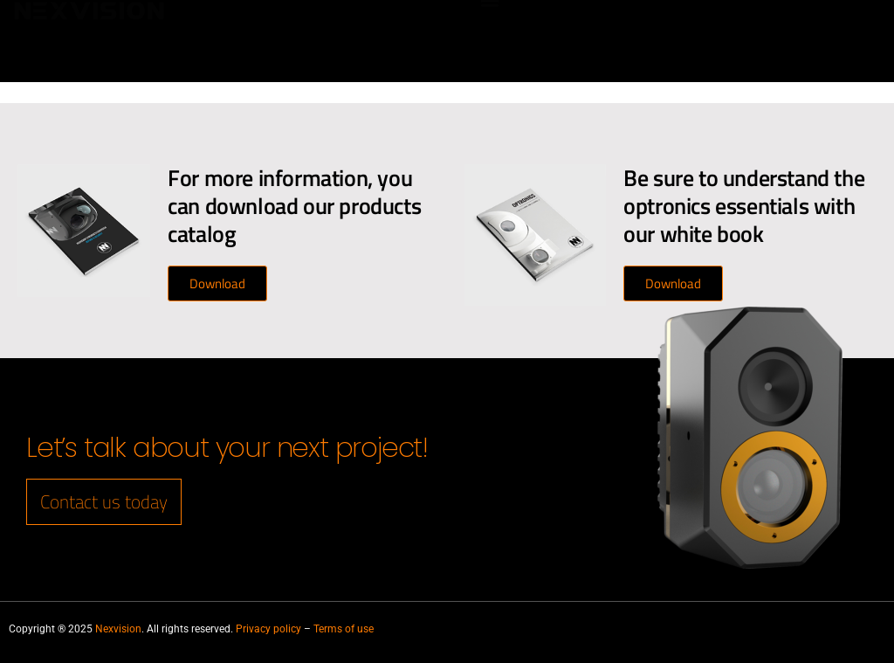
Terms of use (343, 629)
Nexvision (118, 629)
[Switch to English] (846, 28)
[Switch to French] (846, 53)
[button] (490, 17)
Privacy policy (268, 629)
